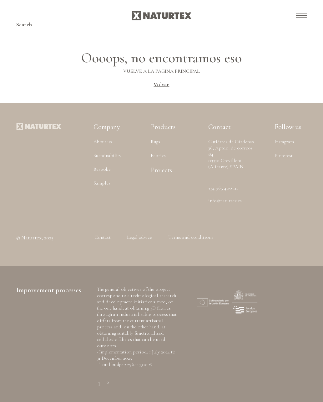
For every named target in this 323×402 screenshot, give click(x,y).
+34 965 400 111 (223, 188)
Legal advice (139, 237)
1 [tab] (99, 379)
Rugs (155, 141)
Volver (161, 84)
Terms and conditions (190, 237)
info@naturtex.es (225, 200)
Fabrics (158, 155)
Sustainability (107, 155)
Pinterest (284, 155)
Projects (161, 170)
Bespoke (102, 169)
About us (102, 141)
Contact (102, 237)
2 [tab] (107, 380)
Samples (101, 183)
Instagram (284, 141)
